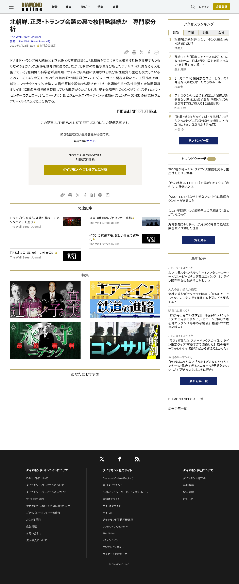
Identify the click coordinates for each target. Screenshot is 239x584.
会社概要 (188, 485)
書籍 (117, 7)
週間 (206, 32)
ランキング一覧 (198, 140)
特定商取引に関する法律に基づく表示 (48, 505)
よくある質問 (33, 519)
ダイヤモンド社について (198, 470)
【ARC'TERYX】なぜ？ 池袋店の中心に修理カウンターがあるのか (198, 199)
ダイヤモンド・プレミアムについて (45, 485)
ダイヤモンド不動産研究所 (118, 519)
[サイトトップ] (29, 7)
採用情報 (188, 492)
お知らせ (188, 499)
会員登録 (220, 7)
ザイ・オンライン (112, 505)
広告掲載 (31, 526)
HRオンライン (111, 540)
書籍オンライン (111, 499)
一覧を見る (198, 240)
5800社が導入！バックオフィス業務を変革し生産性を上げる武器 (198, 171)
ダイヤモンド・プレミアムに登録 (85, 169)
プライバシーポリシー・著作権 (43, 512)
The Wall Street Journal (25, 37)
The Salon (109, 533)
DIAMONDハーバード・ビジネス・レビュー (127, 492)
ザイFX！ (108, 512)
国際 (13, 41)
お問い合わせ (34, 533)
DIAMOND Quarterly (115, 526)
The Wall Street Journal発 (34, 41)
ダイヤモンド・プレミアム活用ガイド (46, 492)
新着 (56, 7)
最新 (176, 32)
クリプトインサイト (113, 547)
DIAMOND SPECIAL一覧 (186, 399)
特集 (101, 7)
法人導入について (36, 540)
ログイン (203, 7)
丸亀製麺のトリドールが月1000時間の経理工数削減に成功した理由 (198, 226)
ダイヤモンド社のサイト (117, 470)
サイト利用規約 (35, 499)
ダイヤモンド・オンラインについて (47, 470)
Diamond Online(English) (118, 478)
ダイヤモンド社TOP (194, 478)
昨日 (191, 32)
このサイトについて (37, 478)
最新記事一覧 (198, 381)
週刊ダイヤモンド (112, 485)
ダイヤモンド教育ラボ (115, 554)
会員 (221, 32)
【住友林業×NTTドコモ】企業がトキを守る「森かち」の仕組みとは (198, 185)
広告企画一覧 (177, 408)
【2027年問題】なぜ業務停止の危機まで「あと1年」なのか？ (198, 212)
